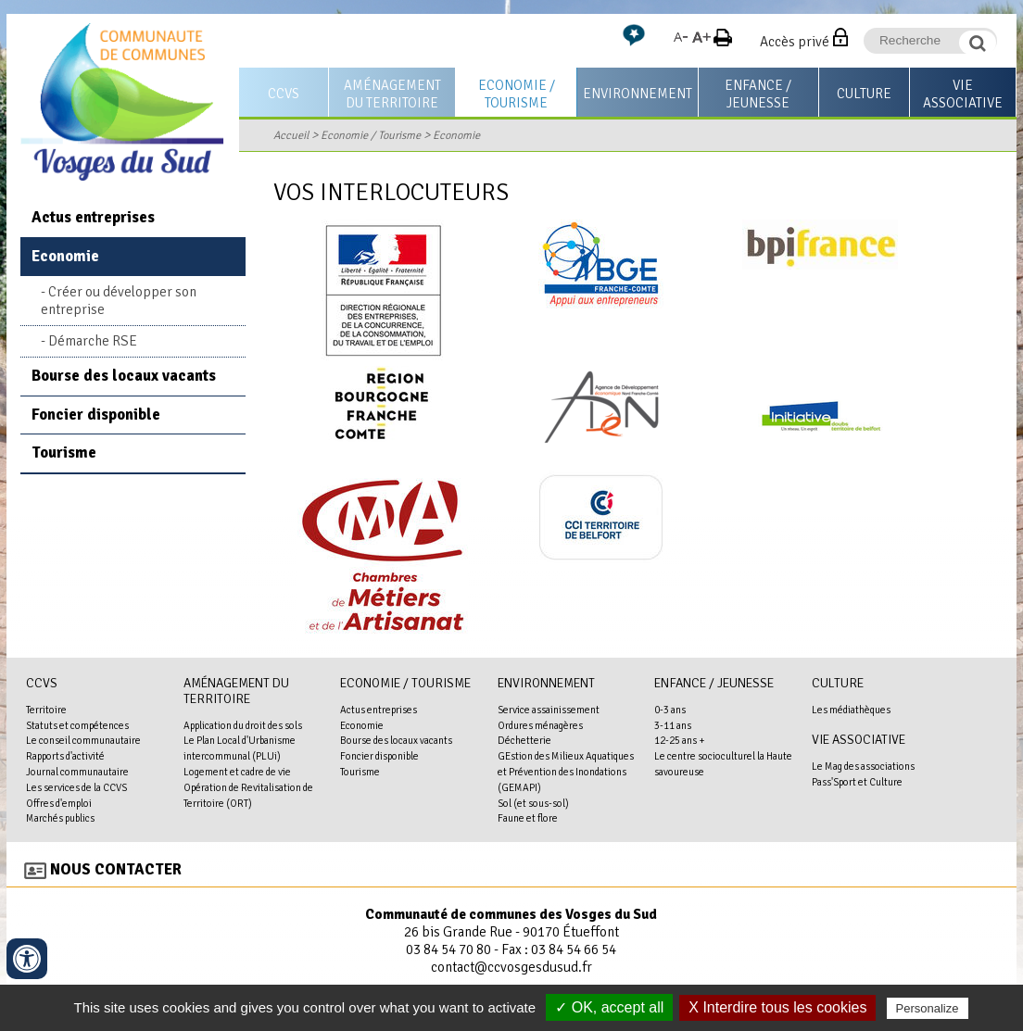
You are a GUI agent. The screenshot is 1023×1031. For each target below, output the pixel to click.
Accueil (291, 135)
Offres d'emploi (59, 803)
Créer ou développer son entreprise (118, 300)
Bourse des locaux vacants (124, 375)
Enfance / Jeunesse (758, 94)
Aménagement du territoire (392, 94)
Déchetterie (524, 740)
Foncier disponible (96, 414)
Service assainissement (549, 709)
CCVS (283, 93)
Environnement (637, 93)
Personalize (927, 1008)
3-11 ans (672, 725)
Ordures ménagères (540, 725)
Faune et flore (528, 817)
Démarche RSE (92, 341)
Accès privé (794, 41)
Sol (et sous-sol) (533, 803)
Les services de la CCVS (76, 787)
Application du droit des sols (242, 725)
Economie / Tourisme (516, 94)
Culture (864, 93)
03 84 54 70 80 (448, 949)
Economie (456, 135)
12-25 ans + (679, 740)
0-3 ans (670, 709)
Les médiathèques (851, 709)
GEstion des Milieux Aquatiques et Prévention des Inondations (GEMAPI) (566, 771)
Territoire (46, 709)
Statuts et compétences (77, 725)
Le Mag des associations (863, 766)
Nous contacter (116, 869)
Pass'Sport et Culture (857, 781)
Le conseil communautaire (83, 740)
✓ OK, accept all (609, 1007)
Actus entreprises (93, 217)
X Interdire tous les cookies (777, 1007)
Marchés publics (60, 817)
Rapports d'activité (65, 755)
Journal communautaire (77, 771)
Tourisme (64, 452)
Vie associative (963, 94)
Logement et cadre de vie (237, 771)
